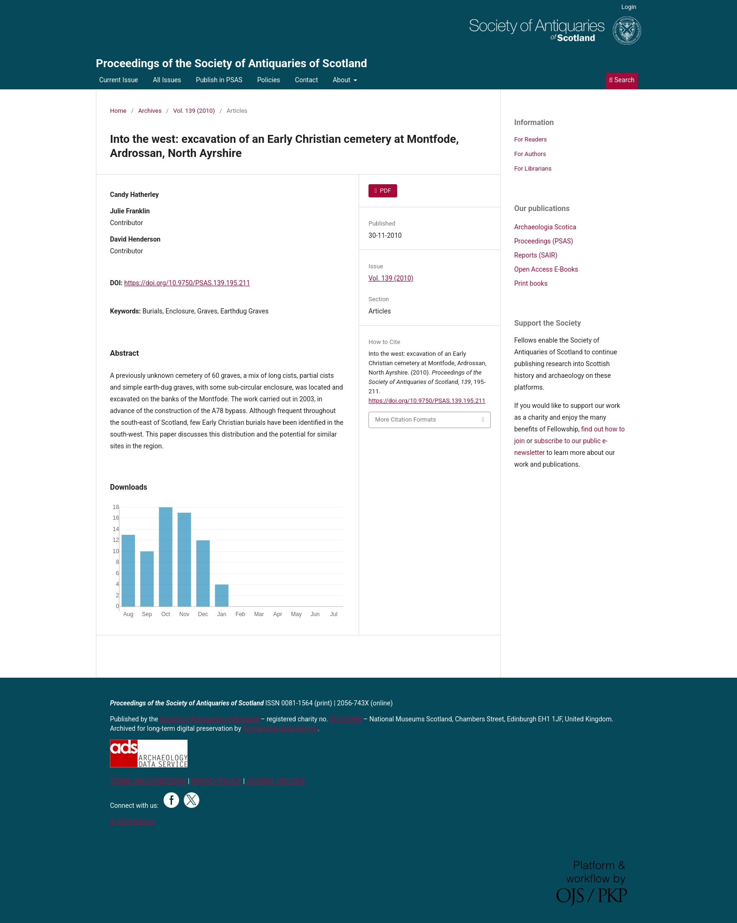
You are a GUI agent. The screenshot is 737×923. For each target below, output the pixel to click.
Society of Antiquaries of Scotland (210, 719)
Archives (150, 110)
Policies (268, 80)
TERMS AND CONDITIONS (148, 781)
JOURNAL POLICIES (275, 781)
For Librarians (532, 168)
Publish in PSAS (219, 80)
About (342, 80)
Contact (306, 80)
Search (622, 80)
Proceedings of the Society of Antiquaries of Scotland (231, 63)
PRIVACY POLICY (216, 781)
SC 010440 (346, 719)
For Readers (530, 139)
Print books (531, 283)
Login (628, 6)
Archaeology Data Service (280, 728)
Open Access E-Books (546, 269)
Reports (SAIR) (535, 255)
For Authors (530, 153)
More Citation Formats (405, 419)
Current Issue (118, 80)
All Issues (167, 80)
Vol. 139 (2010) (194, 110)
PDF (384, 190)
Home (118, 110)
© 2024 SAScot (132, 821)
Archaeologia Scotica (545, 227)
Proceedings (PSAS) (543, 241)
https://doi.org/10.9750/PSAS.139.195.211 (187, 283)
